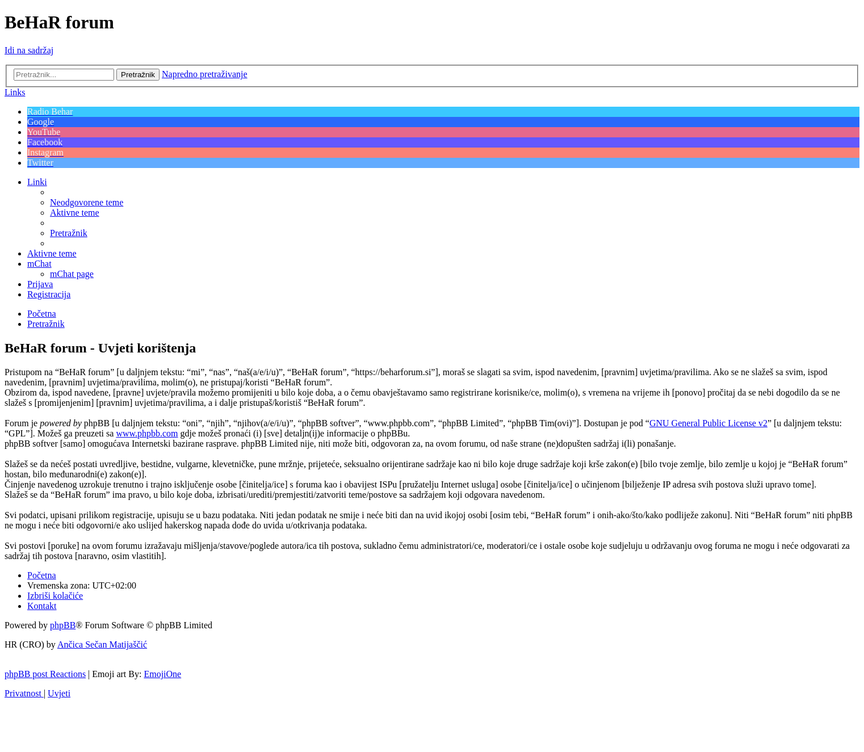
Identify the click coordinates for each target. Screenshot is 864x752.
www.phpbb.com (147, 433)
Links (15, 92)
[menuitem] (86, 202)
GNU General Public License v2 (708, 423)
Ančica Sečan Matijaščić (102, 644)
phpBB (63, 625)
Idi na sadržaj (29, 50)
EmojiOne (162, 674)
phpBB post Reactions (45, 674)
